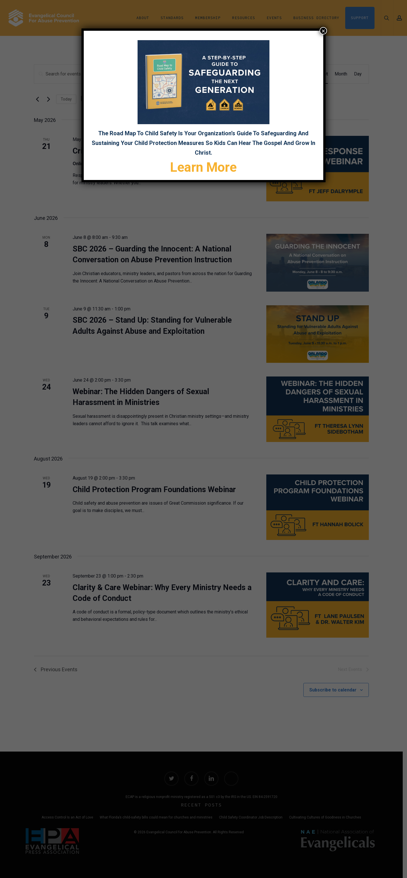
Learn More (203, 167)
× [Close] (323, 30)
